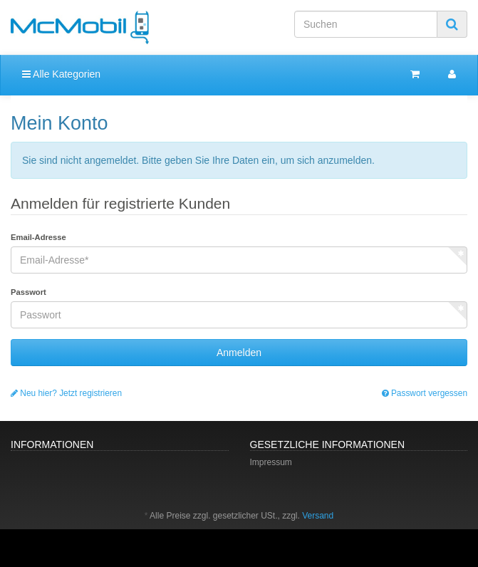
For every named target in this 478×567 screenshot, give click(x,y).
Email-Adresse (38, 237)
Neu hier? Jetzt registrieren (66, 393)
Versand (317, 516)
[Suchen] (365, 24)
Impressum (271, 462)
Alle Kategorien (61, 74)
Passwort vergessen (424, 393)
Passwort (28, 292)
